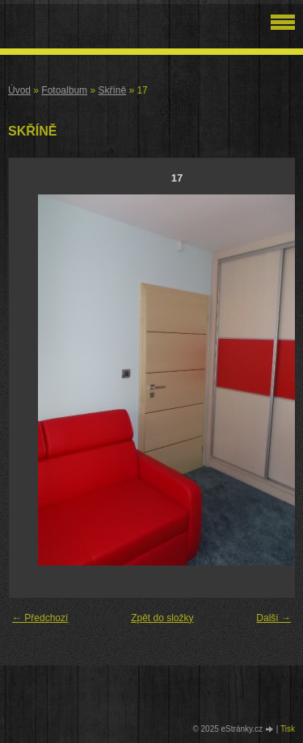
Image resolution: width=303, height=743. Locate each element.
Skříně (112, 90)
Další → (273, 618)
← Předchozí (40, 618)
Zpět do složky (162, 618)
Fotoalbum (64, 90)
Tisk (287, 728)
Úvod (19, 90)
